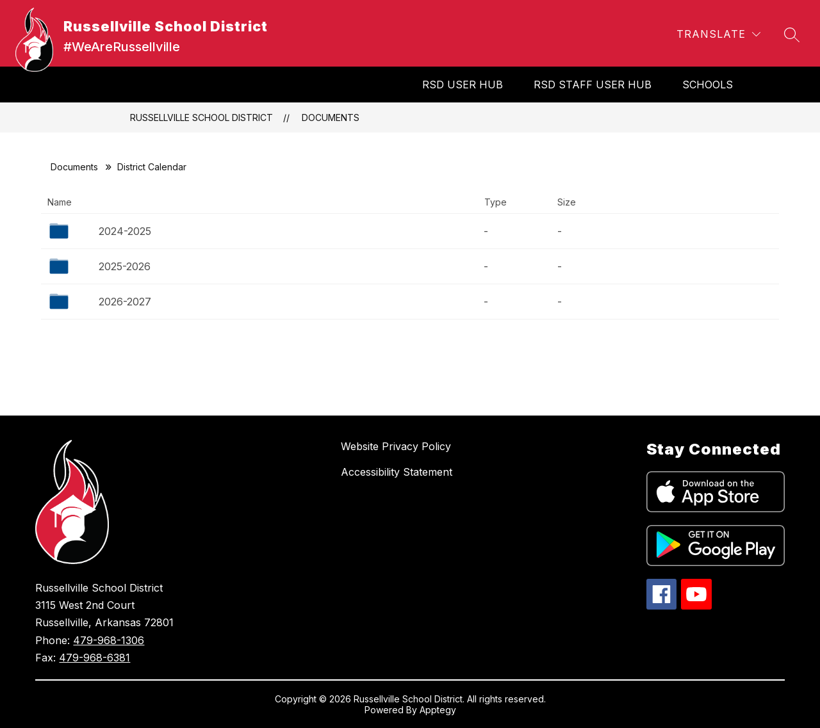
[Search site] (792, 34)
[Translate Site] (718, 34)
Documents (330, 117)
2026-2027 (125, 301)
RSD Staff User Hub (593, 84)
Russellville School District (201, 117)
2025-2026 (125, 266)
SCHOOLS (707, 84)
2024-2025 (125, 231)
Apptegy (438, 709)
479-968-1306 (108, 640)
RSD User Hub (462, 84)
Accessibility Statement (396, 471)
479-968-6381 (94, 657)
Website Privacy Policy (396, 446)
